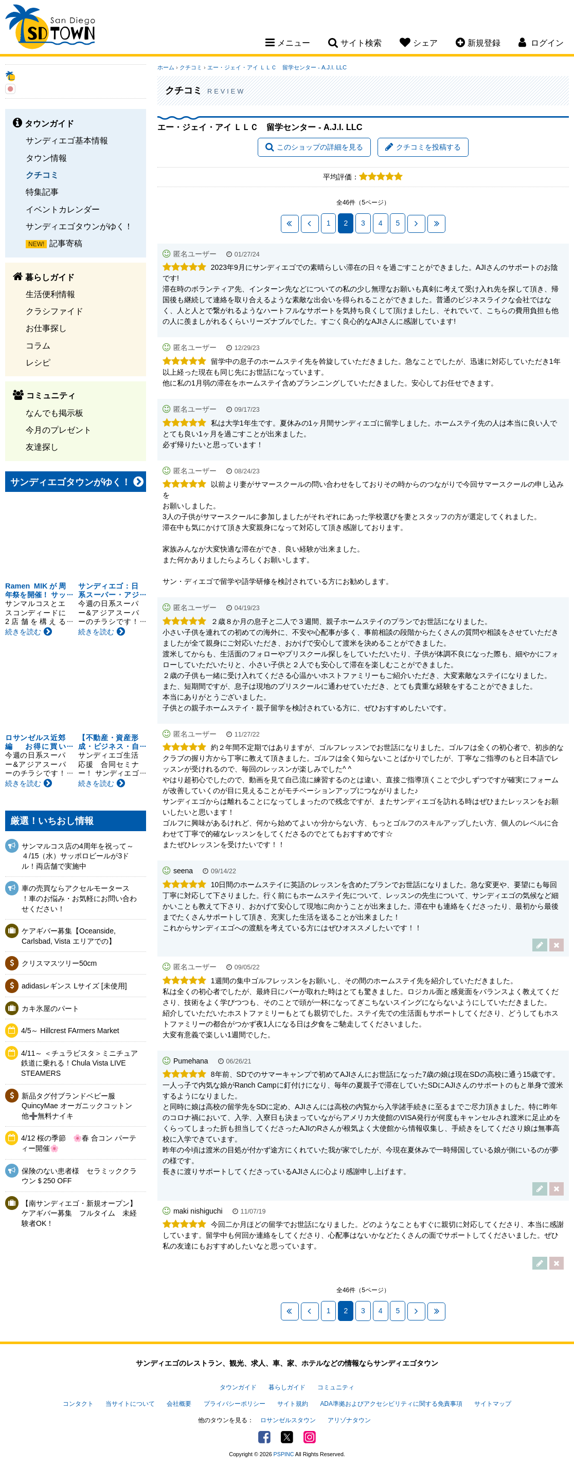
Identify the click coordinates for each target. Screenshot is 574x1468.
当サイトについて (130, 1403)
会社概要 (179, 1403)
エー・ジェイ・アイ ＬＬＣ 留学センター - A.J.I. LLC (277, 67)
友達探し (42, 446)
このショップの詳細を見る (314, 147)
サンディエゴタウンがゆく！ (79, 226)
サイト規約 (292, 1403)
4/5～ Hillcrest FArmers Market (70, 1030)
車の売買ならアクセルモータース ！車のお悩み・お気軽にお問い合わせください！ (79, 898)
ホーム (165, 67)
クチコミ (42, 174)
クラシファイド (54, 311)
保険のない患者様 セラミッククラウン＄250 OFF (79, 1176)
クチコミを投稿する (423, 147)
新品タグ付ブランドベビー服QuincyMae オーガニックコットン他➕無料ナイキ (77, 1106)
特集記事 (42, 191)
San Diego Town (50, 28)
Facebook (264, 1437)
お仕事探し (46, 328)
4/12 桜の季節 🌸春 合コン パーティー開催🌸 (78, 1143)
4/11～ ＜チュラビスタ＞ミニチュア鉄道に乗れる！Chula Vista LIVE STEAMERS (79, 1063)
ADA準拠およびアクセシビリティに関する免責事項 (391, 1403)
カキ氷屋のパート (50, 1008)
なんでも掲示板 (54, 412)
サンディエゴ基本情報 (67, 140)
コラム (38, 345)
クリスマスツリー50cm (59, 963)
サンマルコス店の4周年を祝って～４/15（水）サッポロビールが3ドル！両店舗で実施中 (78, 856)
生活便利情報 (50, 294)
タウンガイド (238, 1387)
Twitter (287, 1437)
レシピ (38, 362)
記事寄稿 (65, 243)
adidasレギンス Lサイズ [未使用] (74, 986)
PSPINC (284, 1454)
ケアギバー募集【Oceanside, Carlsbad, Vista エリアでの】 (69, 936)
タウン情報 (46, 157)
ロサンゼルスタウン (288, 1420)
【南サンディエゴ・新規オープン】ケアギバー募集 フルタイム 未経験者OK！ (79, 1213)
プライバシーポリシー (234, 1403)
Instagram (309, 1437)
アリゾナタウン (349, 1420)
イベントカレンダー (63, 209)
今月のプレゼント (59, 429)
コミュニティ (335, 1387)
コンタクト (78, 1403)
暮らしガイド (287, 1387)
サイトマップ (492, 1403)
